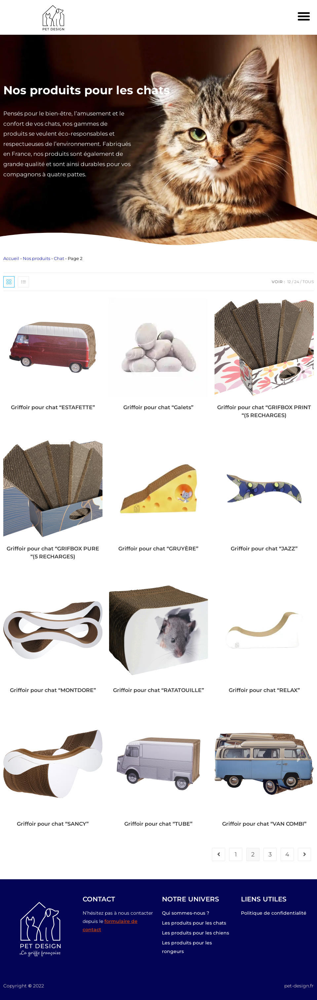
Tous (308, 281)
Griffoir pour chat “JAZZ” (264, 548)
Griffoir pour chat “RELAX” (264, 690)
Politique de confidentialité (273, 913)
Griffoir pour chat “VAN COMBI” (264, 824)
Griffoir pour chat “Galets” (158, 407)
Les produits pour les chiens (195, 933)
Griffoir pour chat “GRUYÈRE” (158, 548)
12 (289, 281)
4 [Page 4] (287, 854)
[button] (304, 16)
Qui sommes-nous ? (185, 913)
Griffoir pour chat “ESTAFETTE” (53, 407)
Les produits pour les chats (194, 923)
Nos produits (36, 258)
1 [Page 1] (236, 854)
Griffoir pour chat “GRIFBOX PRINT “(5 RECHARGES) (264, 411)
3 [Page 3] (270, 854)
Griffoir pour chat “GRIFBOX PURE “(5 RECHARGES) (53, 552)
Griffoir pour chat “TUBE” (158, 824)
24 (296, 281)
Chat (59, 258)
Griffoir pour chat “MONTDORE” (53, 690)
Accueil (11, 258)
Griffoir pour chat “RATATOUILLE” (158, 690)
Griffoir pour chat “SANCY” (53, 824)
